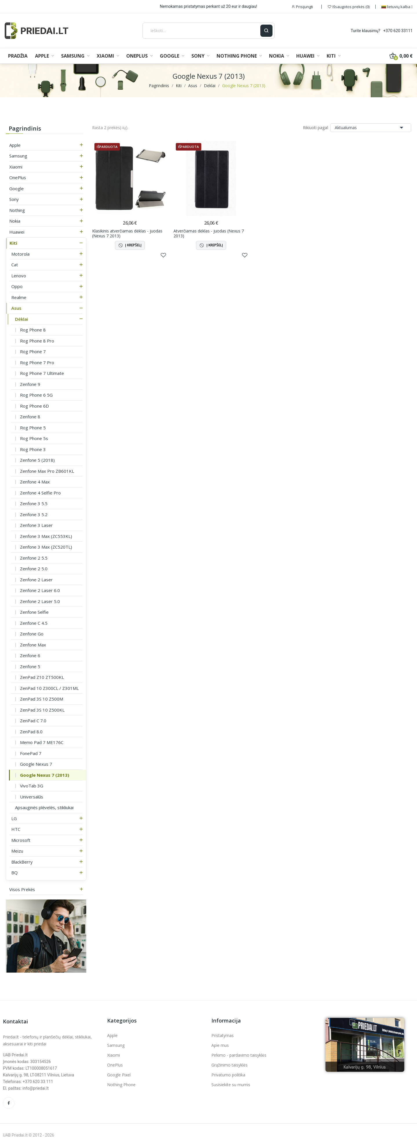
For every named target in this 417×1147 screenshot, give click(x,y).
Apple (15, 145)
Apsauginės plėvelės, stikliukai (44, 807)
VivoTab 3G (31, 786)
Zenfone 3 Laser (36, 525)
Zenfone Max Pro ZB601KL (47, 471)
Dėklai (21, 319)
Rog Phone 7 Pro (37, 362)
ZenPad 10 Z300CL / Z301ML (49, 688)
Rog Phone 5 (33, 427)
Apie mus (220, 1045)
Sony (14, 199)
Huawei (16, 232)
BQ (14, 872)
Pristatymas (222, 1035)
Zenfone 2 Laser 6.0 (40, 590)
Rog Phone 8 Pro (37, 341)
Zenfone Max (33, 645)
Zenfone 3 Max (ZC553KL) (46, 536)
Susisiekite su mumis (230, 1084)
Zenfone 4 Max (35, 482)
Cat (14, 264)
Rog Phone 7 (33, 351)
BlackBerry (22, 862)
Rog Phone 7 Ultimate (42, 373)
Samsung (18, 156)
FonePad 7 (30, 753)
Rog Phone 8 (33, 330)
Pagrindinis (25, 128)
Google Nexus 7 (36, 764)
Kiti (13, 243)
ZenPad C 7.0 (33, 720)
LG (14, 818)
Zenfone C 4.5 (33, 623)
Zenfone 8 (30, 416)
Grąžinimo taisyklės (229, 1065)
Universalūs (31, 797)
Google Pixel (119, 1075)
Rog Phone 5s (34, 438)
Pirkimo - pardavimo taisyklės (238, 1055)
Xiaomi (15, 167)
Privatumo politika (228, 1075)
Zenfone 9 (30, 384)
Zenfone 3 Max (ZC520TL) (46, 547)
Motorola (20, 254)
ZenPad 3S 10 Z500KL (42, 710)
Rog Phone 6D (34, 406)
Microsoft (20, 840)
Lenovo (18, 275)
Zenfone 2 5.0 (33, 568)
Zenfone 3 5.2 (33, 514)
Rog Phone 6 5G (36, 395)
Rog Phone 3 (33, 449)
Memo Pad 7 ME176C (41, 742)
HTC (15, 829)
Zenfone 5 (30, 666)
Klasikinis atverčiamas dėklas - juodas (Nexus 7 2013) (127, 233)
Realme (18, 297)
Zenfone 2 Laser (36, 579)
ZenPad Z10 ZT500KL (42, 677)
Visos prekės (22, 889)
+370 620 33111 (398, 30)
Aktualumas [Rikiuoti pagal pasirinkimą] (371, 127)
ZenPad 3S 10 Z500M (41, 699)
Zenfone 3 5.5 (33, 503)
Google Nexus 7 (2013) (44, 775)
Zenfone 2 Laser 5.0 (40, 601)
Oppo (17, 286)
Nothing (17, 210)
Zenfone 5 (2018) (37, 460)
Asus (16, 308)
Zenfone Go (31, 634)
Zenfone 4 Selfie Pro (40, 493)
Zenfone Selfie (34, 612)
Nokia (14, 221)
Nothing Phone (121, 1084)
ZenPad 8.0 (31, 731)
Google (16, 188)
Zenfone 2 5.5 (33, 558)
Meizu (17, 851)
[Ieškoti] (202, 31)
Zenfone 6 (30, 655)
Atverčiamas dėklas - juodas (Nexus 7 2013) (208, 233)
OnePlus (17, 177)
